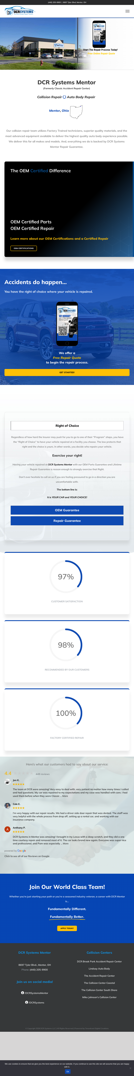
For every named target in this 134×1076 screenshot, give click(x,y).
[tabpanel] (67, 471)
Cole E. (16, 804)
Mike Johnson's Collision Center (99, 997)
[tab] (67, 427)
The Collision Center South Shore (99, 990)
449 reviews (43, 774)
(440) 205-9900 (39, 969)
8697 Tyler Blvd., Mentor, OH (35, 964)
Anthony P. (19, 827)
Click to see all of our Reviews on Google (26, 856)
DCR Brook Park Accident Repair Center (99, 961)
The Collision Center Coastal (99, 982)
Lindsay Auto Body (99, 968)
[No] (130, 1068)
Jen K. (16, 780)
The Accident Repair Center (99, 975)
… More (64, 795)
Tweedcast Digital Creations (97, 1028)
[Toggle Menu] (127, 11)
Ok (67, 1071)
